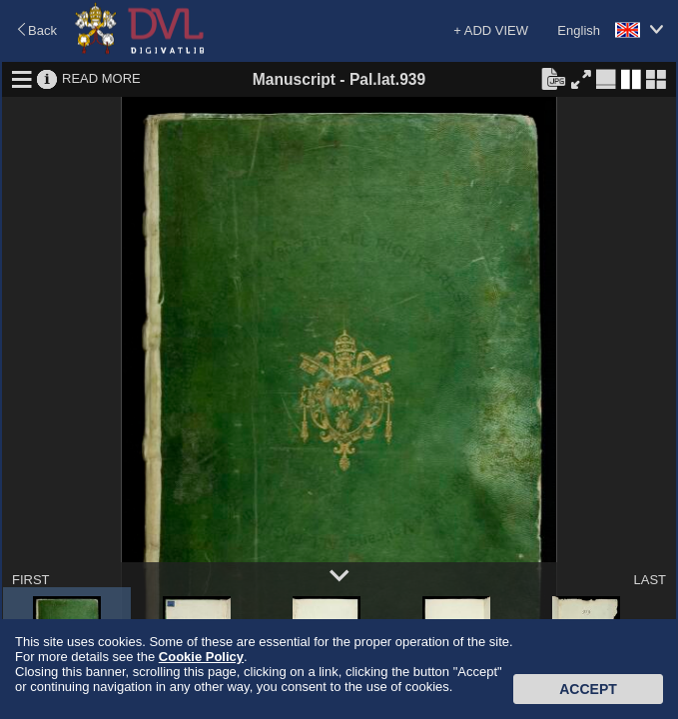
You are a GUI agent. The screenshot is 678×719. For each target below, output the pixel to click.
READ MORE (101, 78)
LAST (649, 579)
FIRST (31, 579)
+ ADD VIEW (490, 30)
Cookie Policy (201, 656)
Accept (588, 689)
